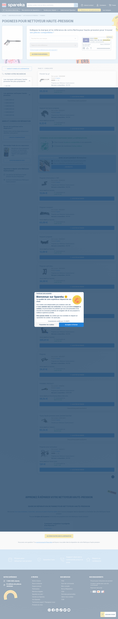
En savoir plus (56, 317)
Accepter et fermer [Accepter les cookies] (71, 324)
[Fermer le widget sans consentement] (44, 293)
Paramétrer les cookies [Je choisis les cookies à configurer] (46, 324)
